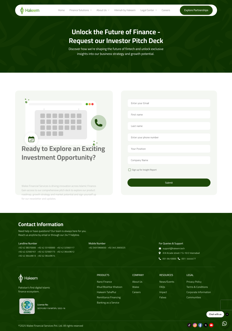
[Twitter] (205, 323)
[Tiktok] (189, 323)
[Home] (29, 10)
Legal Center (149, 10)
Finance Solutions (81, 10)
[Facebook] (200, 323)
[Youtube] (211, 323)
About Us (103, 10)
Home (61, 10)
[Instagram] (194, 323)
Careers (166, 10)
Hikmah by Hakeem (125, 10)
